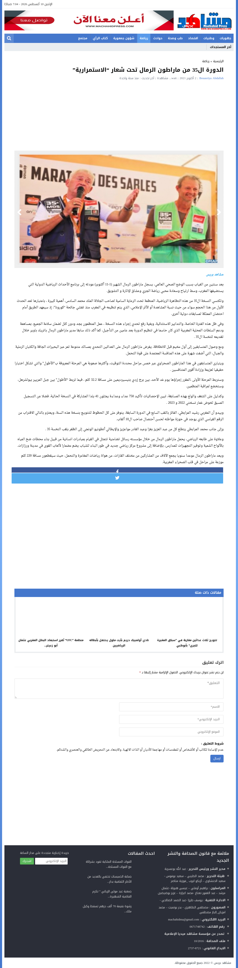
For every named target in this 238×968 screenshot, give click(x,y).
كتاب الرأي (100, 38)
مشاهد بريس (222, 963)
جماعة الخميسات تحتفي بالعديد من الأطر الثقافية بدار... (109, 879)
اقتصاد (193, 38)
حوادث (157, 38)
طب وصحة (175, 38)
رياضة (144, 38)
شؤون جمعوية (123, 38)
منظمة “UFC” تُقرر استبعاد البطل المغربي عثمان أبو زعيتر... (51, 643)
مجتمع (82, 38)
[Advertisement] (119, 114)
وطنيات (208, 38)
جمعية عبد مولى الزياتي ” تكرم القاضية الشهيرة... (112, 893)
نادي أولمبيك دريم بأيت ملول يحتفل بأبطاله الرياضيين (119, 643)
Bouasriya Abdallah (211, 78)
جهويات (225, 38)
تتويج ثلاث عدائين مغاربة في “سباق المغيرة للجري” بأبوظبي (187, 643)
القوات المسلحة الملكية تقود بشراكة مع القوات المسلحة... (109, 864)
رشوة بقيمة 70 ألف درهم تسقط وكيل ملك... (107, 908)
